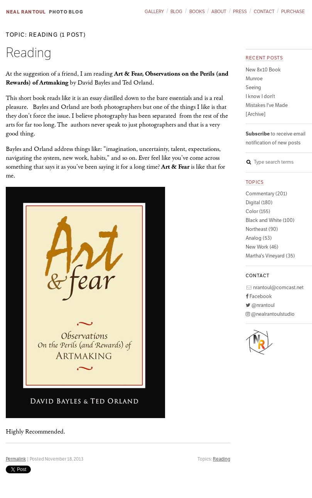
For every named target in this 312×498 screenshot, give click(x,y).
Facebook (259, 296)
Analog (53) (259, 238)
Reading (221, 459)
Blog (176, 11)
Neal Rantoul (26, 12)
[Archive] (256, 114)
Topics (255, 182)
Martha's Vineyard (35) (270, 255)
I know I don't (260, 96)
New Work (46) (262, 247)
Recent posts (264, 58)
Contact (264, 11)
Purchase (293, 11)
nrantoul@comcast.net (275, 287)
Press (240, 11)
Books (197, 11)
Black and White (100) (270, 220)
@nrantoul (260, 305)
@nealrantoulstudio (270, 314)
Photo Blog (66, 12)
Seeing (253, 87)
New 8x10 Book (263, 69)
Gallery (154, 11)
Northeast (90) (262, 229)
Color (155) (258, 211)
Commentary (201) (266, 193)
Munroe (254, 78)
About (218, 11)
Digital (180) (259, 202)
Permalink (16, 459)
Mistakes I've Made (267, 105)
